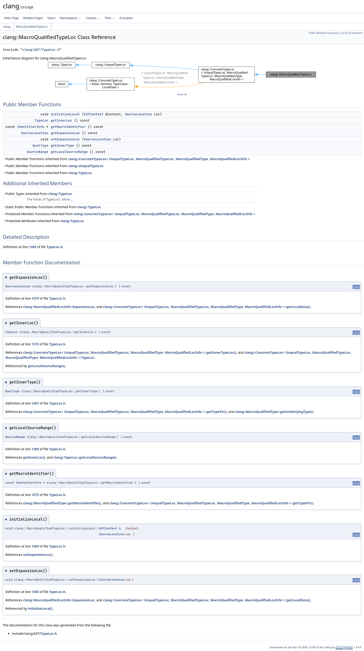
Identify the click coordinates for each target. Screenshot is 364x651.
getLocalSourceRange (69, 152)
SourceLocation (138, 114)
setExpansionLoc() (37, 554)
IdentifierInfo (30, 127)
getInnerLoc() (34, 457)
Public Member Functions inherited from (126, 159)
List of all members (352, 33)
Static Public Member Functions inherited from (52, 207)
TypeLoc (41, 120)
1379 (35, 298)
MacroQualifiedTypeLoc (32, 26)
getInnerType (62, 145)
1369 (35, 546)
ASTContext (93, 114)
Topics (51, 18)
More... (67, 199)
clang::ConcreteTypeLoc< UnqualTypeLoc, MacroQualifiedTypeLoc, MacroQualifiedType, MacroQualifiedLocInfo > (159, 159)
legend (182, 94)
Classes (93, 18)
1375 (35, 494)
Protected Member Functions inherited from (129, 214)
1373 (35, 344)
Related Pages (33, 18)
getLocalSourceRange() (46, 366)
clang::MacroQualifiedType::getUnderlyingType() (274, 411)
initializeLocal (65, 114)
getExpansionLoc (65, 133)
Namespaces (70, 18)
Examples (126, 18)
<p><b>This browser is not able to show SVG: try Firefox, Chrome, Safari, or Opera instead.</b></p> (182, 76)
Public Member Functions (323, 33)
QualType (40, 145)
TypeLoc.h (54, 247)
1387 (35, 403)
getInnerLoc (61, 120)
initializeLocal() (40, 608)
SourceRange (37, 152)
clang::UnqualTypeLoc (86, 166)
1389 (35, 449)
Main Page (11, 18)
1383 (35, 591)
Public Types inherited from (37, 193)
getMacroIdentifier (68, 127)
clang (6, 26)
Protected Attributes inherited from (43, 221)
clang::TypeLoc (80, 173)
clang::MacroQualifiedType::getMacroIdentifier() (62, 503)
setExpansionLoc (65, 139)
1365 (32, 247)
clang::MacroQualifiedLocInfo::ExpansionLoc (58, 306)
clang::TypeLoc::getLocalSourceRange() (84, 457)
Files (110, 18)
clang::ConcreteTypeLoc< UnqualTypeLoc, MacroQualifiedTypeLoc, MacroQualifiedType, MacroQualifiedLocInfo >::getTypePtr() (125, 411)
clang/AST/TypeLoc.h (40, 50)
